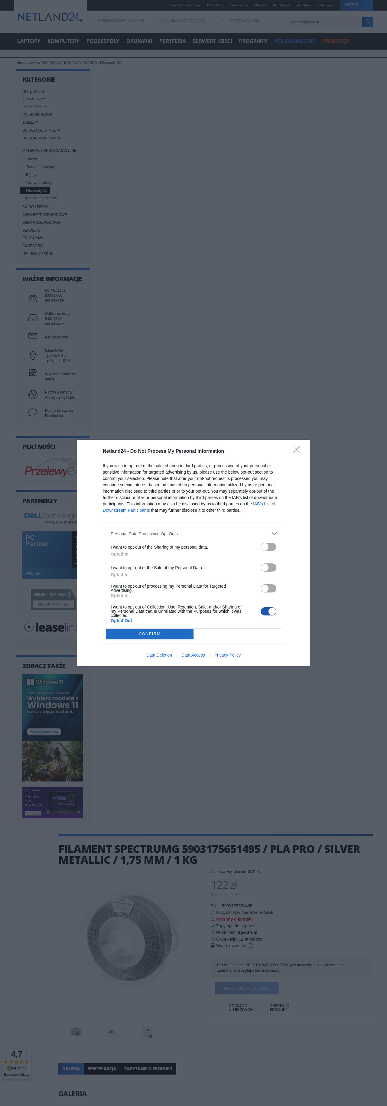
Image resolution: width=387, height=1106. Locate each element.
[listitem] (193, 533)
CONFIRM (149, 633)
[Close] (298, 451)
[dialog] (193, 553)
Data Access (193, 655)
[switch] (268, 547)
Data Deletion (159, 655)
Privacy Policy (227, 655)
